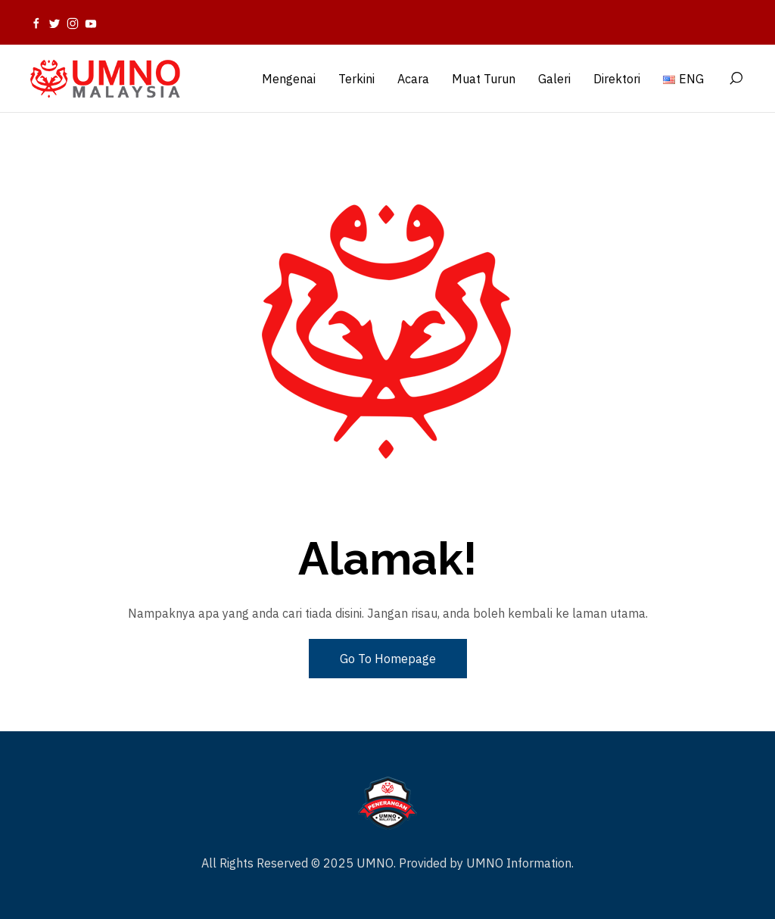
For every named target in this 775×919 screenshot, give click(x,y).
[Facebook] (36, 22)
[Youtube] (91, 22)
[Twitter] (54, 22)
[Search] (736, 79)
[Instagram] (73, 22)
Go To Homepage (388, 658)
